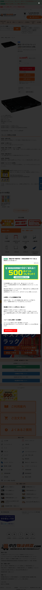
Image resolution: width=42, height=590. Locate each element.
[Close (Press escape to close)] (39, 3)
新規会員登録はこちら (10, 330)
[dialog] (21, 295)
